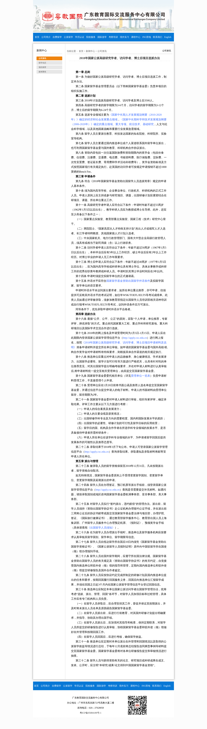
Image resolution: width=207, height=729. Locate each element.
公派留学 (68, 37)
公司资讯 (102, 51)
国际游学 (102, 37)
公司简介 (46, 37)
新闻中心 (90, 51)
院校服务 (90, 37)
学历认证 (79, 37)
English (167, 37)
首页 (37, 37)
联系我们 (157, 37)
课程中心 (135, 37)
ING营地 (146, 37)
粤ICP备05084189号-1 (90, 713)
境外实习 (124, 37)
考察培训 (113, 37)
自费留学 (57, 37)
